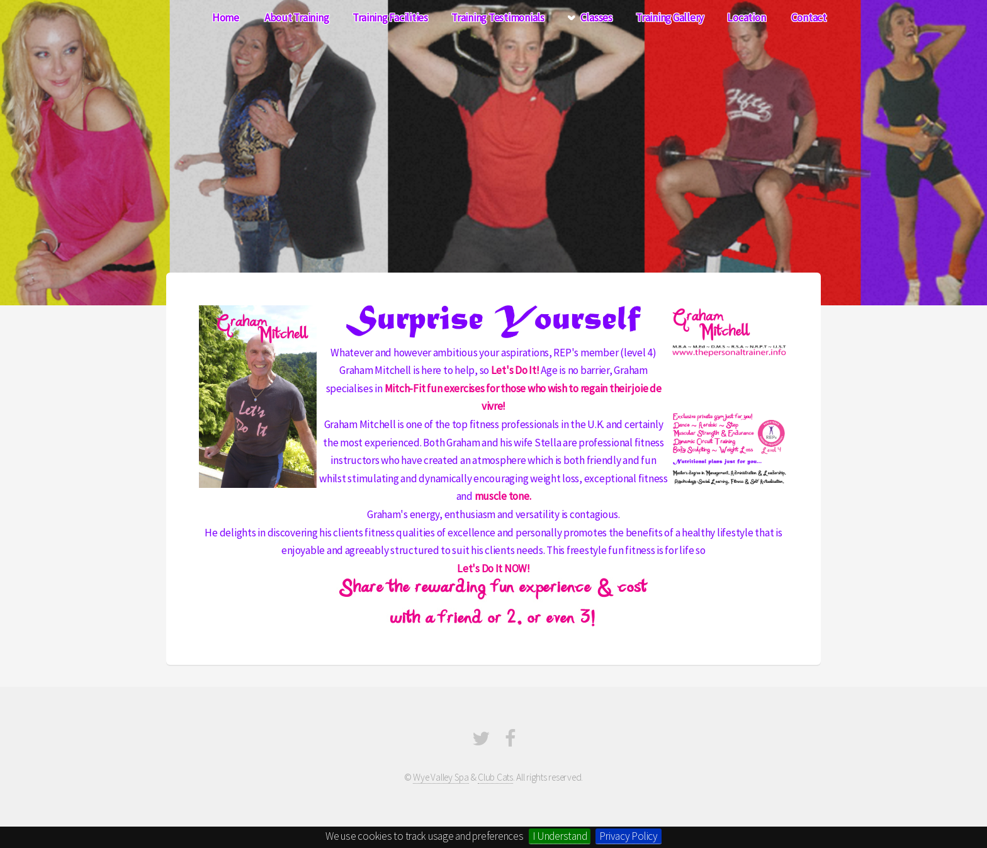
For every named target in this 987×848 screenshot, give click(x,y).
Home (225, 18)
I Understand (560, 836)
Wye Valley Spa (440, 777)
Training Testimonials (497, 18)
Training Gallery (670, 18)
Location (746, 18)
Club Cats (495, 777)
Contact (808, 18)
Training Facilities (390, 18)
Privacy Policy (628, 836)
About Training (296, 18)
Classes (596, 18)
